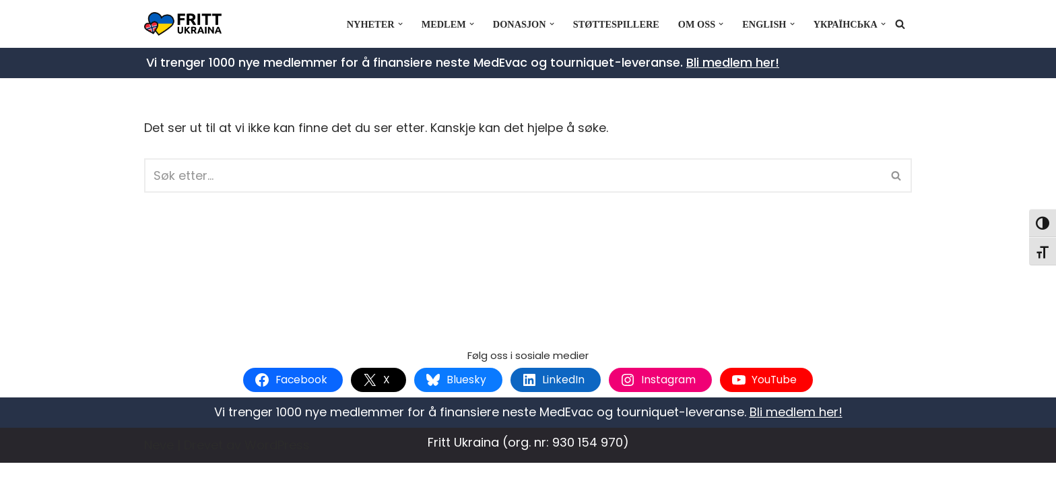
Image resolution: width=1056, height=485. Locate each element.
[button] (398, 24)
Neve (159, 466)
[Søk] (900, 24)
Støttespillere (615, 24)
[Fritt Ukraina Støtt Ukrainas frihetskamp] (186, 24)
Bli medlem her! (732, 62)
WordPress (277, 466)
